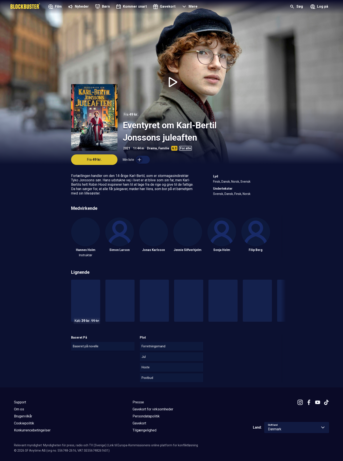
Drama (152, 148)
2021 (126, 148)
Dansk (225, 181)
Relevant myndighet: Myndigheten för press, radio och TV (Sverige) (60, 445)
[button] (189, 7)
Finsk (216, 181)
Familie (163, 148)
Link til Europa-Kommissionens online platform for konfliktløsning (153, 445)
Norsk (235, 181)
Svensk (245, 181)
